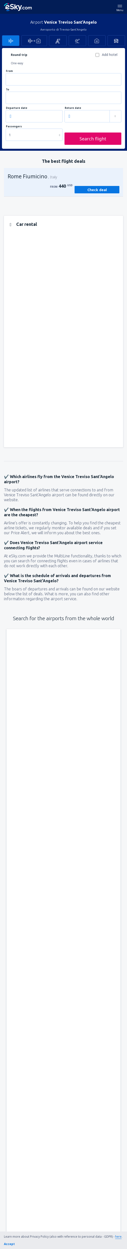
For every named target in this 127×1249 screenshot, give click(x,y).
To (7, 89)
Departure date (16, 108)
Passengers (14, 126)
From (9, 71)
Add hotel (109, 54)
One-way (17, 63)
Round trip (19, 55)
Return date (73, 108)
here (118, 1236)
